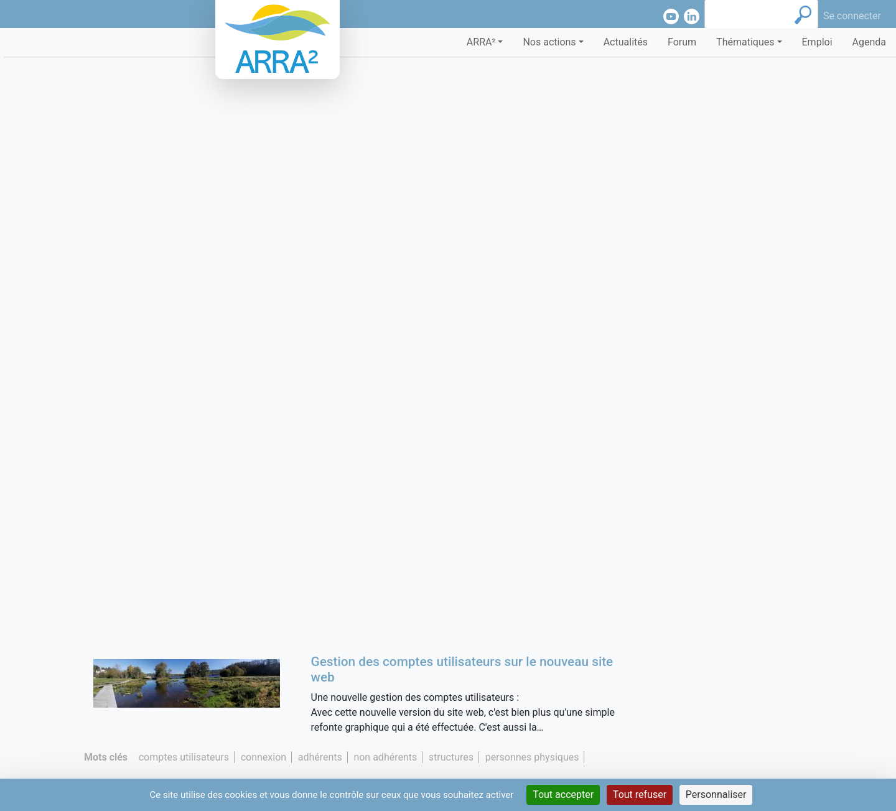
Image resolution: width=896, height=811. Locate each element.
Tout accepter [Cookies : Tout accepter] (563, 794)
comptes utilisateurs (184, 757)
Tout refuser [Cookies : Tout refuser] (639, 794)
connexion (263, 757)
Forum (682, 42)
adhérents (320, 757)
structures (451, 757)
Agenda (869, 42)
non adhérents (385, 757)
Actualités (626, 42)
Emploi (817, 42)
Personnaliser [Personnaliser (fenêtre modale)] (716, 794)
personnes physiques (532, 757)
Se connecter (852, 16)
